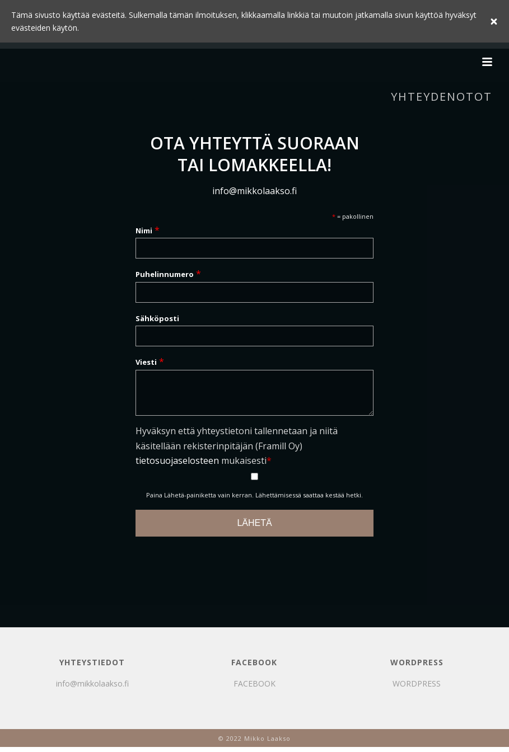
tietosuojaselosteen (177, 467)
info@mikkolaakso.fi (254, 191)
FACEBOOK (254, 690)
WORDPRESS (417, 690)
